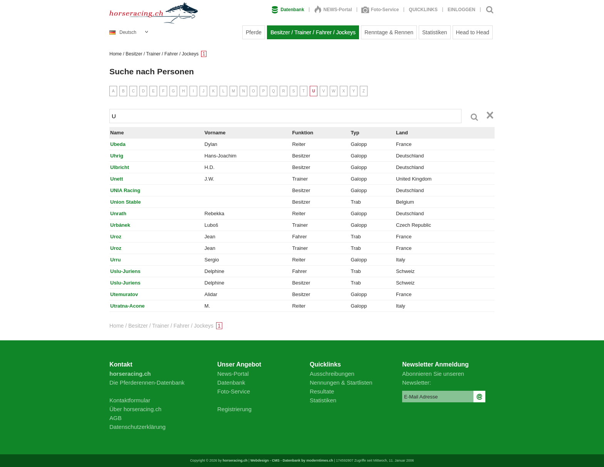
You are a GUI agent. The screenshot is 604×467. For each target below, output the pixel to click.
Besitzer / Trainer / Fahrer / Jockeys (313, 32)
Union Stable (125, 202)
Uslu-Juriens (125, 271)
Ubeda (118, 144)
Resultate (322, 391)
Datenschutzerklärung (137, 426)
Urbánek (120, 225)
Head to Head (472, 32)
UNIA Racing (125, 190)
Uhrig (116, 156)
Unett (116, 179)
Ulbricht (119, 167)
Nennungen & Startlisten (341, 382)
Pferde (254, 32)
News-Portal (233, 373)
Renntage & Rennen (388, 32)
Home (115, 54)
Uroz (115, 236)
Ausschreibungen (332, 373)
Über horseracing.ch (135, 409)
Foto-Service (380, 9)
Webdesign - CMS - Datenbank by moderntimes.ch (291, 460)
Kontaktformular (129, 400)
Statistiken (434, 32)
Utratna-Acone (127, 306)
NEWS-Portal (333, 9)
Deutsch (122, 32)
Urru (115, 260)
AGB (115, 418)
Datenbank (288, 9)
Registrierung (234, 409)
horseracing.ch (235, 460)
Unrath (118, 213)
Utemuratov (124, 294)
